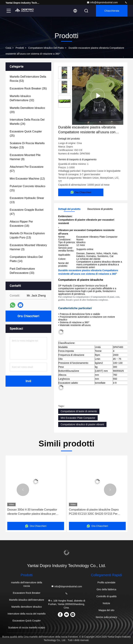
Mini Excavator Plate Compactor (78, 417)
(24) (27, 121)
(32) (22, 98)
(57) (26, 168)
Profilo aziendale (106, 582)
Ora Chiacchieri (28, 316)
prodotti (20, 47)
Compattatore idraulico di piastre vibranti (82, 424)
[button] (23, 490)
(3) (28, 247)
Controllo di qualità (106, 596)
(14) (26, 259)
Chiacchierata (111, 10)
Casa (8, 47)
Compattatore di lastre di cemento (79, 411)
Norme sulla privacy (106, 617)
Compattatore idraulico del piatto (46, 47)
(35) (28, 88)
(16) (21, 223)
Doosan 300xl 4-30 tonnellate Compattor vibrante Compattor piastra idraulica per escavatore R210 (32, 512)
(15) (27, 188)
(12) (27, 178)
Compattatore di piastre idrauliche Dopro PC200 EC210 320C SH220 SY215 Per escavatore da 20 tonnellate (94, 512)
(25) (26, 133)
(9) (25, 157)
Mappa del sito (106, 610)
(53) (28, 78)
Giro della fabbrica (106, 589)
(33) (22, 270)
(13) (27, 145)
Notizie (106, 603)
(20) (27, 110)
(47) (26, 211)
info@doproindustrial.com (102, 2)
